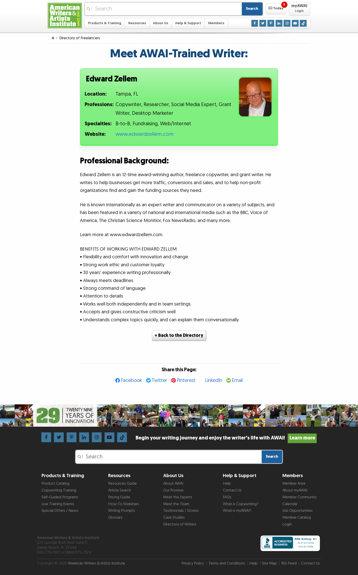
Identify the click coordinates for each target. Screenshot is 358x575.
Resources (137, 23)
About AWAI (173, 483)
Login (287, 524)
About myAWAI (294, 490)
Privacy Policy (193, 563)
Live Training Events (58, 504)
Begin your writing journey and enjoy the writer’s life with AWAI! (226, 438)
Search (252, 8)
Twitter (159, 380)
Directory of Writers (179, 524)
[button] (276, 8)
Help (227, 483)
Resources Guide (122, 483)
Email (237, 380)
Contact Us (232, 490)
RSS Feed (289, 563)
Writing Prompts (121, 510)
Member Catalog (296, 517)
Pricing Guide (119, 497)
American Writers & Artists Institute (96, 563)
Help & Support (188, 23)
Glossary (115, 517)
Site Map (269, 563)
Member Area (293, 483)
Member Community (299, 497)
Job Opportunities (297, 510)
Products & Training (104, 23)
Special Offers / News (60, 510)
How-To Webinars (123, 504)
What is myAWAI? (237, 510)
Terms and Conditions (226, 563)
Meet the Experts (177, 497)
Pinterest (186, 380)
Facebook (131, 380)
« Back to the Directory (179, 335)
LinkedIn (213, 380)
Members (216, 23)
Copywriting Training (59, 490)
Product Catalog (55, 483)
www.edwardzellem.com (145, 134)
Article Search (119, 490)
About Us (160, 23)
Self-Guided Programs (60, 497)
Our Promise (173, 490)
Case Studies (174, 517)
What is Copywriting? (240, 504)
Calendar (289, 504)
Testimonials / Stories (181, 510)
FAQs (227, 497)
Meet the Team (176, 504)
